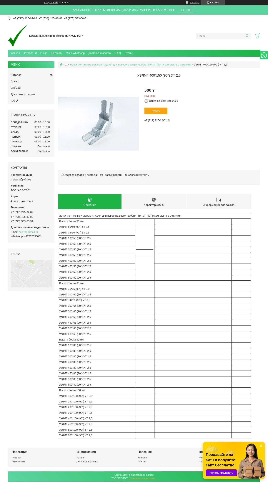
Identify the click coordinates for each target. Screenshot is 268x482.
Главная (15, 53)
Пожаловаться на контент (143, 478)
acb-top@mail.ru (28, 232)
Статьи (129, 53)
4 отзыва (194, 2)
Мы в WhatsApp (75, 53)
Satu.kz (150, 475)
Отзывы (16, 87)
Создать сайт (51, 2)
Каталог (28, 53)
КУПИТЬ (186, 9)
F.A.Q (117, 53)
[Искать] (247, 36)
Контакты (56, 53)
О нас (43, 53)
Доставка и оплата (99, 53)
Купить (156, 110)
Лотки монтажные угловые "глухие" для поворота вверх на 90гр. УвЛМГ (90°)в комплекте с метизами (130, 64)
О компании (18, 461)
